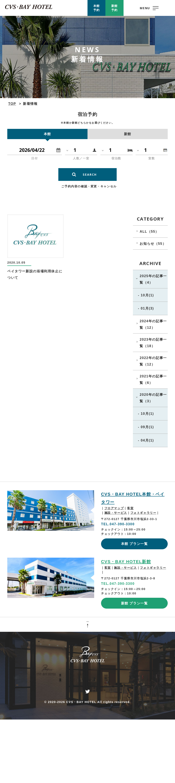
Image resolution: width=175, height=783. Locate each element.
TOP (12, 103)
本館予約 (96, 8)
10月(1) (147, 295)
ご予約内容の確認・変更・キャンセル (88, 186)
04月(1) (147, 440)
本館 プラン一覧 (134, 543)
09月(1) (147, 427)
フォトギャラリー (143, 512)
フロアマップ (114, 508)
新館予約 (114, 8)
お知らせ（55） (153, 243)
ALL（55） (149, 231)
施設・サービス (115, 512)
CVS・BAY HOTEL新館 (126, 561)
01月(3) (147, 308)
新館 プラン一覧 (134, 603)
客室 (130, 508)
